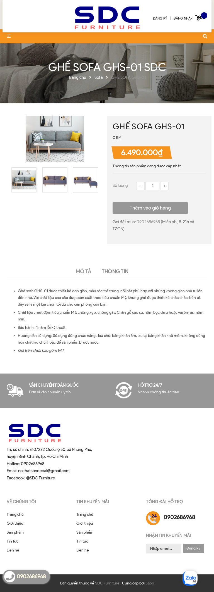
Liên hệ (13, 550)
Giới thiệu (15, 523)
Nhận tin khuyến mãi (168, 535)
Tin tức (12, 541)
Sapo (149, 583)
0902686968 (149, 221)
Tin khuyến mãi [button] (92, 501)
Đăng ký (193, 548)
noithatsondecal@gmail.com (44, 470)
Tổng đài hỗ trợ (164, 501)
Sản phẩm (15, 532)
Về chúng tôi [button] (21, 501)
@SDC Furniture (40, 478)
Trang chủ (15, 514)
